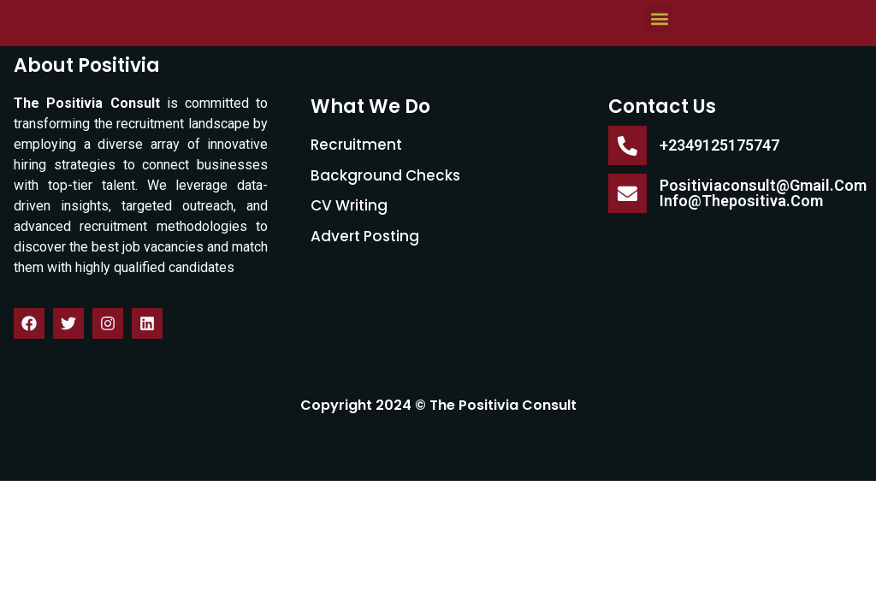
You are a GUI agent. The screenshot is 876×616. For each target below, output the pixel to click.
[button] (659, 78)
